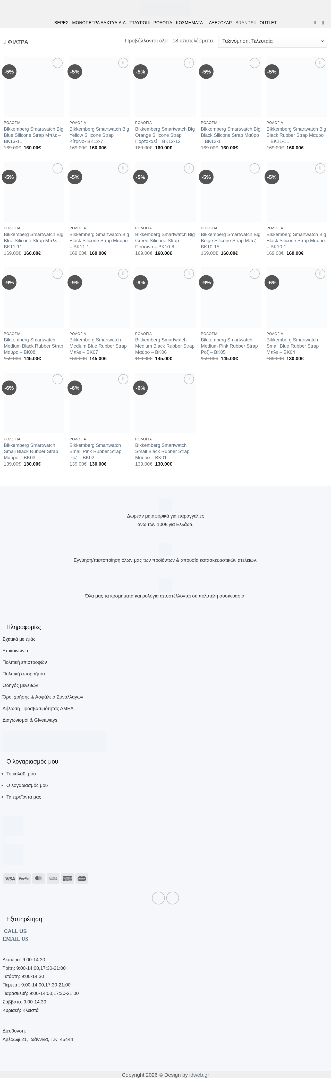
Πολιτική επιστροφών (25, 662)
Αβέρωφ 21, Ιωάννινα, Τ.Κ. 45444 (38, 1039)
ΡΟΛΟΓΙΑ (163, 22)
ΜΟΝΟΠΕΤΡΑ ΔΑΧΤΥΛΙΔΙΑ (99, 22)
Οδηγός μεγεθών (20, 685)
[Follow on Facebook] (158, 898)
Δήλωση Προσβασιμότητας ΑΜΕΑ (38, 708)
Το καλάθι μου (21, 773)
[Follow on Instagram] (172, 898)
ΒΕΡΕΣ (61, 22)
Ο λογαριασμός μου (27, 785)
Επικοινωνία (15, 650)
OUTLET (268, 22)
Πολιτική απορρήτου (24, 673)
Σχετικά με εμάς (19, 639)
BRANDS (245, 22)
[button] (316, 22)
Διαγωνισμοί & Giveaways (30, 720)
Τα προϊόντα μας (23, 797)
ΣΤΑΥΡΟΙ (139, 22)
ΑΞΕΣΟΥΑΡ (220, 22)
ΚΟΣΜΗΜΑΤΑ (190, 22)
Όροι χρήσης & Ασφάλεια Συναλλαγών (43, 697)
